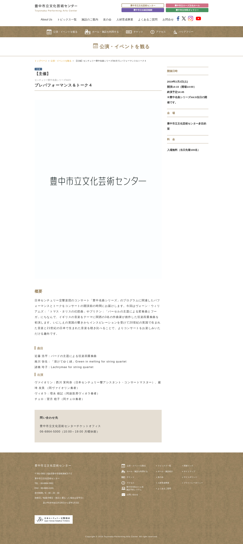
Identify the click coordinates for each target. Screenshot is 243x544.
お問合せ (168, 19)
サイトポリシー (190, 477)
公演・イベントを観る (62, 32)
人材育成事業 (124, 19)
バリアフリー (183, 32)
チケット (134, 31)
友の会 (107, 19)
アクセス (158, 32)
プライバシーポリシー (193, 483)
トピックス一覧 (67, 19)
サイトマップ (189, 471)
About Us (46, 19)
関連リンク (188, 466)
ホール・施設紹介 (165, 471)
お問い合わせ (132, 495)
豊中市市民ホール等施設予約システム (135, 488)
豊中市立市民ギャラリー (187, 10)
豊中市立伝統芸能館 (142, 10)
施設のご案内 (90, 19)
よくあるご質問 (147, 19)
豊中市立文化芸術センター (142, 5)
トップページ (41, 61)
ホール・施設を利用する (102, 32)
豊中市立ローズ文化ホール (187, 5)
